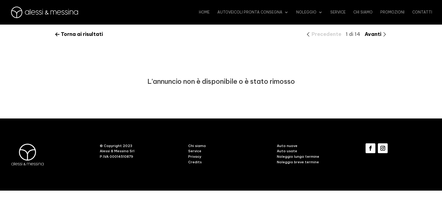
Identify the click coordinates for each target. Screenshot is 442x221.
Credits (195, 162)
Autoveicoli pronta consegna (249, 12)
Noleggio (306, 12)
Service (338, 12)
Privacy (194, 156)
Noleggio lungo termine (298, 156)
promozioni (392, 12)
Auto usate (287, 151)
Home (204, 12)
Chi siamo (363, 12)
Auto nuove (287, 146)
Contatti (422, 12)
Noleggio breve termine (298, 162)
